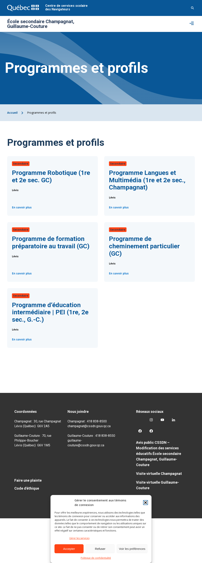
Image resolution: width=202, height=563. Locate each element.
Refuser (100, 548)
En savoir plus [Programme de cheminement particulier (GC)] (119, 274)
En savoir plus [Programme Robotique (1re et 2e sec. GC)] (22, 208)
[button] (146, 503)
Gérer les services (79, 538)
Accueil (12, 112)
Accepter (69, 548)
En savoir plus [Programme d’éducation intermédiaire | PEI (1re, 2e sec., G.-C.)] (22, 340)
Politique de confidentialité (96, 558)
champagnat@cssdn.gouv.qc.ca (89, 426)
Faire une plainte (28, 480)
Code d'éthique (26, 488)
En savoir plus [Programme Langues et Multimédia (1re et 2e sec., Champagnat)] (119, 208)
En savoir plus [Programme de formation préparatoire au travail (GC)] (22, 274)
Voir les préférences (132, 548)
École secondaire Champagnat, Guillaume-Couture (40, 24)
